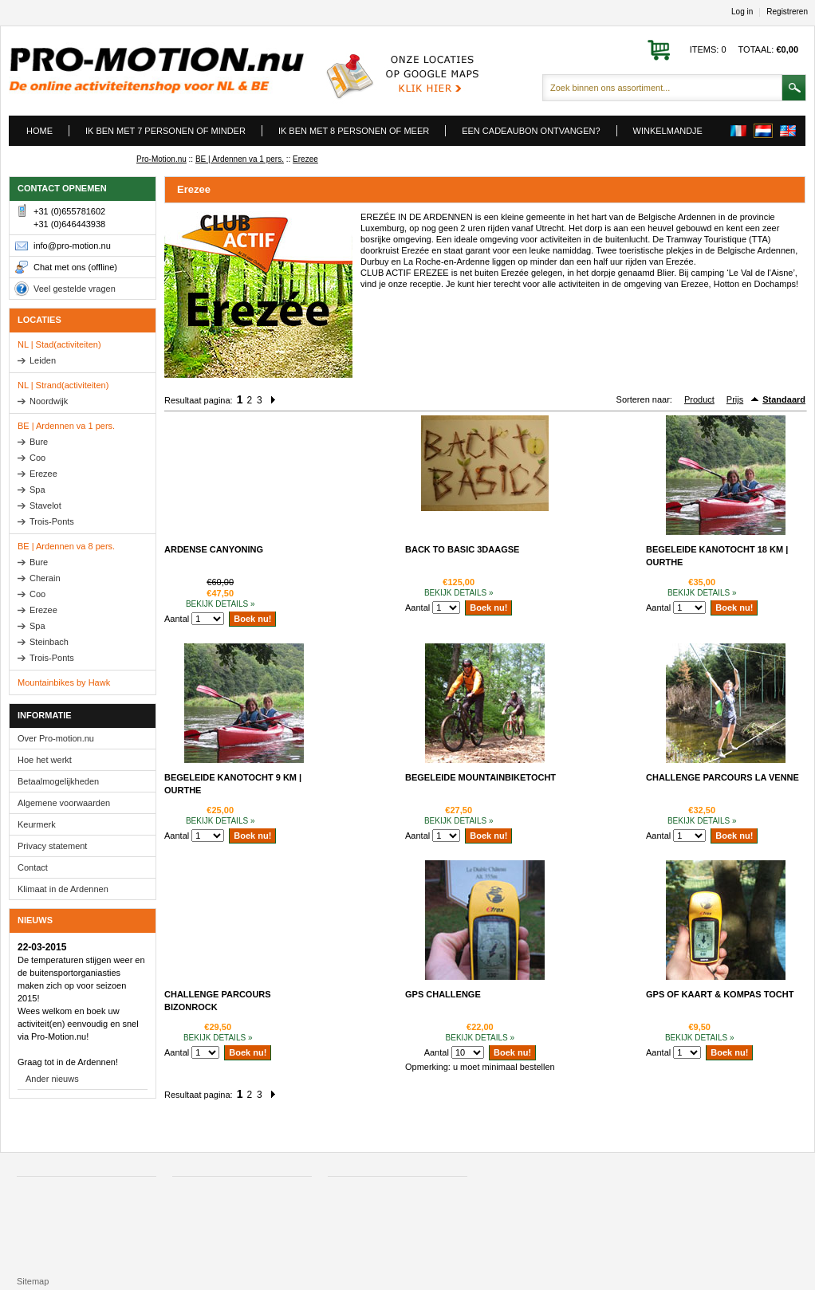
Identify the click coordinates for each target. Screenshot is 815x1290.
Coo (37, 457)
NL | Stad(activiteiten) (59, 344)
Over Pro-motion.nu (56, 738)
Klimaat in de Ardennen (63, 889)
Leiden (43, 360)
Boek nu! (252, 618)
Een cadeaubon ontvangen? (531, 131)
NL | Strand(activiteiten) (63, 385)
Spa (37, 489)
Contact (33, 867)
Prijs (734, 399)
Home (39, 131)
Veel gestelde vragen (74, 288)
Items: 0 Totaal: (744, 49)
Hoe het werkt (45, 760)
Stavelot (45, 505)
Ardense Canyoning (213, 549)
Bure (39, 441)
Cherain (45, 578)
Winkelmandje (668, 131)
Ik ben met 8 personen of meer (353, 131)
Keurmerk (37, 824)
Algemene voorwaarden (64, 803)
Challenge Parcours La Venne (722, 777)
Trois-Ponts (52, 521)
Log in (742, 12)
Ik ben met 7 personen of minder (165, 131)
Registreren (787, 12)
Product (699, 399)
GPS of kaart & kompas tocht (719, 994)
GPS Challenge (443, 994)
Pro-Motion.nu (161, 159)
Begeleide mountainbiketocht (480, 777)
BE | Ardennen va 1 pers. (239, 159)
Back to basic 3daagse (462, 549)
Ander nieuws (52, 1079)
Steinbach (49, 642)
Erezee (305, 159)
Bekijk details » (220, 604)
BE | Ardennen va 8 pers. (66, 546)
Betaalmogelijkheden (58, 781)
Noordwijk (49, 401)
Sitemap (33, 1281)
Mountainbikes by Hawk (64, 682)
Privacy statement (52, 846)
